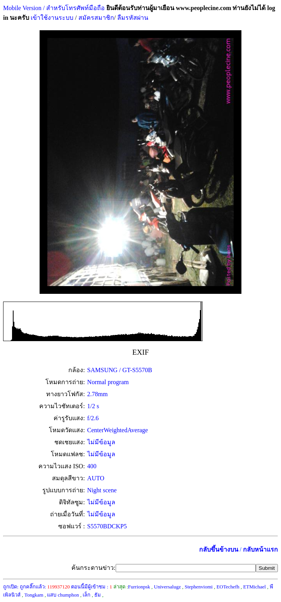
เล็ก (86, 595)
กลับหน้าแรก (260, 549)
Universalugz (167, 587)
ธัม (97, 595)
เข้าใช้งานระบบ (51, 17)
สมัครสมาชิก (96, 17)
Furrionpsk (139, 587)
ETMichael (254, 587)
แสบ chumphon (63, 595)
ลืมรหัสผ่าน (132, 17)
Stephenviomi (199, 587)
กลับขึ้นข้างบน (218, 549)
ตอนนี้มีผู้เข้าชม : (91, 587)
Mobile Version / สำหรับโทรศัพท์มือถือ (54, 8)
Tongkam (33, 595)
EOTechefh (228, 587)
